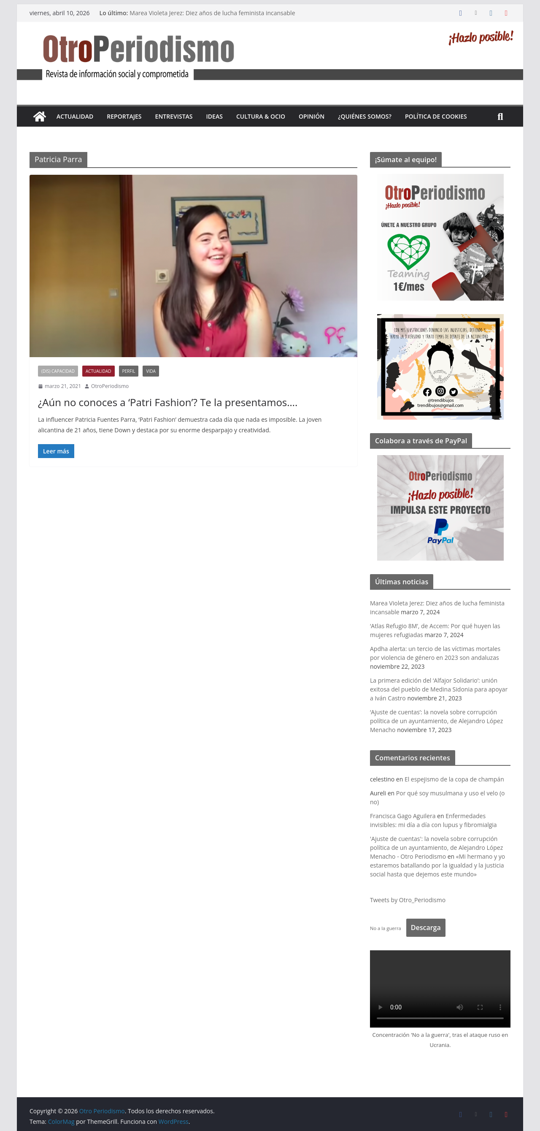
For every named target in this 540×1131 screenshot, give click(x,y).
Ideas (214, 116)
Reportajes (124, 116)
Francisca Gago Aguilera (402, 816)
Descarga (426, 927)
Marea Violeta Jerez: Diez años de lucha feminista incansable (212, 13)
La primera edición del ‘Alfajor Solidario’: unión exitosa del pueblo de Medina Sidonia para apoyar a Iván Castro (439, 689)
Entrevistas (174, 116)
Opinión (311, 116)
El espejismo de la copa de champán (454, 779)
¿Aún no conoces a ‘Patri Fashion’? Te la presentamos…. (167, 402)
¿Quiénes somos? (365, 116)
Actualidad (75, 116)
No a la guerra (385, 928)
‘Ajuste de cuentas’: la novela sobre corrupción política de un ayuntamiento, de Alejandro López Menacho (436, 721)
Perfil (128, 371)
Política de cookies (436, 116)
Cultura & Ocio (260, 116)
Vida (150, 371)
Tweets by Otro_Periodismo (408, 900)
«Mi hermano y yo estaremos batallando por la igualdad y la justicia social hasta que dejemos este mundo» (437, 865)
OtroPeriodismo (110, 386)
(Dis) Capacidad (58, 371)
